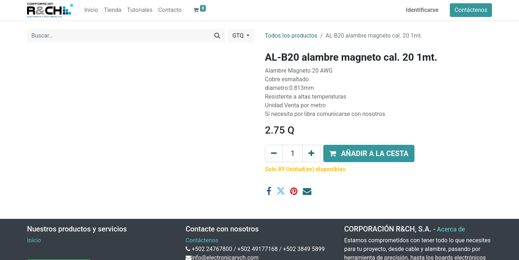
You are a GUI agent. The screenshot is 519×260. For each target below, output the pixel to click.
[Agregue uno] (311, 153)
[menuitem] (91, 10)
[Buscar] (217, 36)
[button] (368, 153)
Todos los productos (291, 35)
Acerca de (451, 229)
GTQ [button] (238, 35)
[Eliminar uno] (274, 153)
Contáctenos (470, 9)
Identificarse (422, 9)
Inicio (34, 240)
